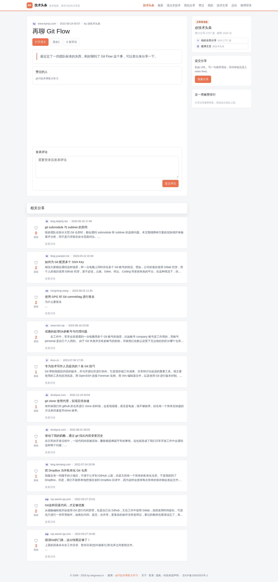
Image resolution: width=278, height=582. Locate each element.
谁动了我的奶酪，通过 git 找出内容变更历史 (74, 435)
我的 (210, 5)
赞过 (201, 5)
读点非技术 (174, 5)
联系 (151, 575)
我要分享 (203, 79)
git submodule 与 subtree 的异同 (66, 227)
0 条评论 (71, 41)
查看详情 (50, 243)
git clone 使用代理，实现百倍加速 (67, 401)
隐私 (158, 575)
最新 (160, 5)
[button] (36, 232)
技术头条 (148, 5)
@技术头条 (93, 23)
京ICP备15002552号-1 (195, 575)
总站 (234, 5)
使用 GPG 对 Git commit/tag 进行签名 (70, 296)
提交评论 (170, 183)
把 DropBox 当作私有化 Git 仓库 (66, 470)
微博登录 (246, 5)
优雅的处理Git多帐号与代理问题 (66, 331)
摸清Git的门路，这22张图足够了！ (68, 540)
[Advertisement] (107, 115)
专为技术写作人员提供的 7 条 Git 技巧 (70, 366)
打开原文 (40, 41)
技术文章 (222, 5)
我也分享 (189, 5)
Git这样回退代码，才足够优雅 (64, 505)
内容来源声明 (171, 575)
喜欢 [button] (56, 42)
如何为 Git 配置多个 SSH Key (64, 262)
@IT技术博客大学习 (47, 78)
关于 (144, 575)
